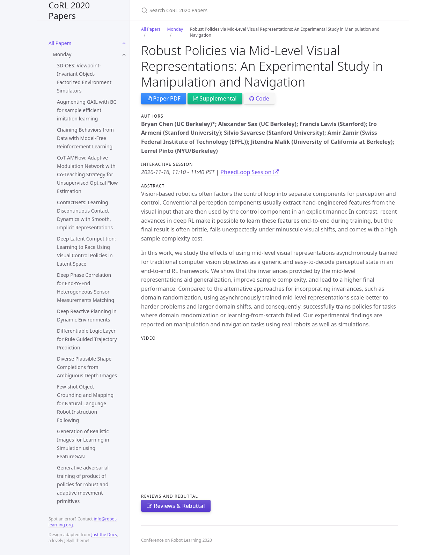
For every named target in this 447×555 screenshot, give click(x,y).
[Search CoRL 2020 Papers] (223, 10)
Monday (62, 54)
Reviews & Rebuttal (176, 506)
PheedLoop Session (249, 172)
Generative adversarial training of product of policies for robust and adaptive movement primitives (83, 484)
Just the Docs (104, 535)
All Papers (60, 43)
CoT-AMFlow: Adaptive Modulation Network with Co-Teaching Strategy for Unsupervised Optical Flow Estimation (87, 174)
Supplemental (214, 98)
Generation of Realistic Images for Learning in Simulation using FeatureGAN (83, 444)
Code (259, 98)
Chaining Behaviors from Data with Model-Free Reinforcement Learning (85, 138)
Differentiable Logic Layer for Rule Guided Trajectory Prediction (87, 339)
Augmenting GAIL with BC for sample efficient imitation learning (86, 110)
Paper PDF (164, 98)
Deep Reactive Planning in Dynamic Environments (87, 315)
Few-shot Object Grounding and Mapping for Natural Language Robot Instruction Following (85, 403)
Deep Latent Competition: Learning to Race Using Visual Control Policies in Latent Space (86, 251)
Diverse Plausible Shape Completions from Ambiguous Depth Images (87, 367)
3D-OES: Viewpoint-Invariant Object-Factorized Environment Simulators (84, 78)
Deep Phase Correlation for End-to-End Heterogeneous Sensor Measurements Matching (85, 287)
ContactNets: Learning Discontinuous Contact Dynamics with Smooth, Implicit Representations (85, 215)
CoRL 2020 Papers (69, 10)
